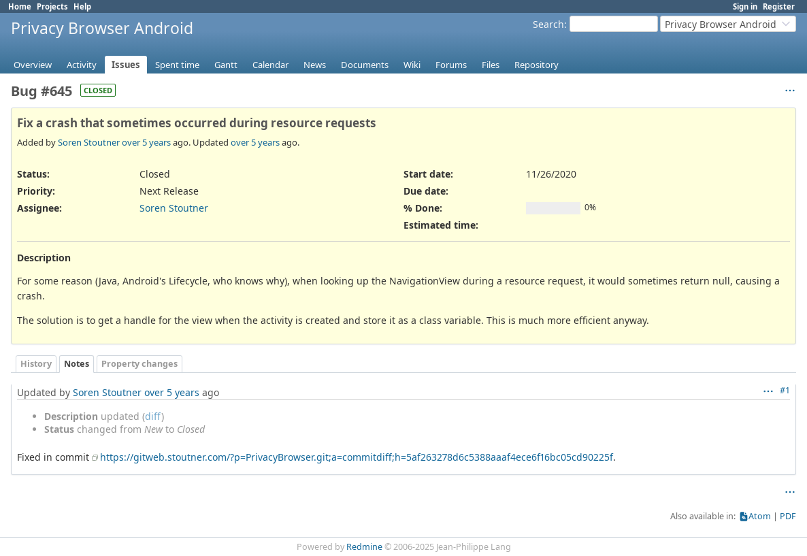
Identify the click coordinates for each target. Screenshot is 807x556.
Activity (82, 65)
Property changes (139, 364)
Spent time (177, 65)
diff (153, 416)
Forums (451, 65)
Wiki (412, 65)
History (36, 364)
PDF (788, 516)
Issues (126, 65)
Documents (365, 65)
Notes (76, 364)
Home (19, 6)
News (314, 65)
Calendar (270, 65)
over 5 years (146, 142)
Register (779, 6)
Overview (33, 65)
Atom (759, 516)
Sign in (745, 6)
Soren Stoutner (89, 142)
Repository (536, 65)
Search (548, 24)
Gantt (225, 65)
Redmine (364, 547)
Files (490, 65)
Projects (52, 6)
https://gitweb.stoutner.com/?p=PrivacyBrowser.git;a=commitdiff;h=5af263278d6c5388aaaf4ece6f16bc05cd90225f (356, 457)
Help (82, 6)
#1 (785, 390)
